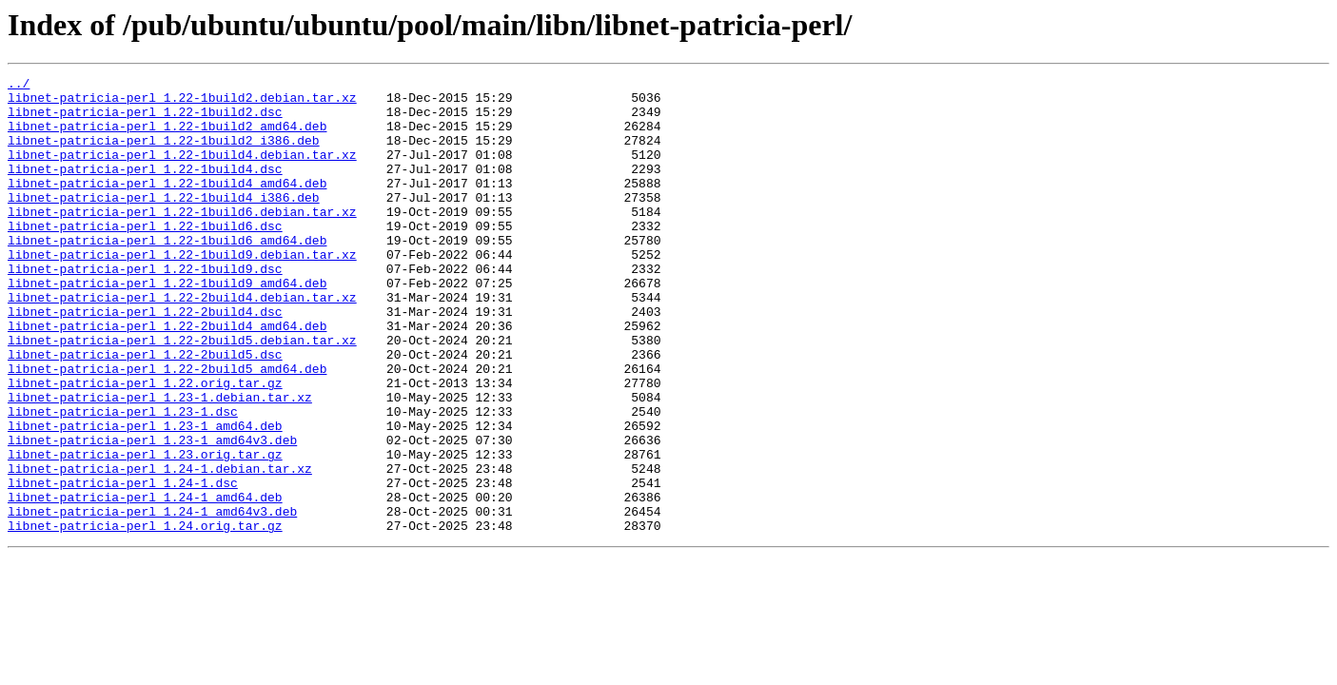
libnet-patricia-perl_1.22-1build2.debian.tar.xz (182, 102)
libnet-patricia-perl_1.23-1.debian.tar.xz (160, 462)
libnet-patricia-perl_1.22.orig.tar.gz (145, 445)
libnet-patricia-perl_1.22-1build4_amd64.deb (167, 205)
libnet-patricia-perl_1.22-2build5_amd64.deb (167, 428)
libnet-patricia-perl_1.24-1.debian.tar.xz (160, 548)
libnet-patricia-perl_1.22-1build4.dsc (145, 188)
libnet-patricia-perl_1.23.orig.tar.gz (145, 530)
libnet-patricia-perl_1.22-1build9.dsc (145, 308)
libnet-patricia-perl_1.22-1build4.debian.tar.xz (182, 171)
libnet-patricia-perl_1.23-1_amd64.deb (145, 496)
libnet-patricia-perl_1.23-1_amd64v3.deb (152, 513)
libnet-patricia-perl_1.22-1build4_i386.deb (164, 222)
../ (18, 85)
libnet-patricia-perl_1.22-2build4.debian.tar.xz (182, 342)
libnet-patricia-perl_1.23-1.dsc (123, 479)
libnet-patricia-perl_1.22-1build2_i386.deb (164, 154)
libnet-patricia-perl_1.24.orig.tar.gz (145, 616)
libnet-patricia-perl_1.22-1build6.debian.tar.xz (182, 239)
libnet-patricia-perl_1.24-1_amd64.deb (145, 582)
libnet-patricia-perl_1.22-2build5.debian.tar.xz (182, 393)
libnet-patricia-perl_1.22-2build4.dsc (145, 359)
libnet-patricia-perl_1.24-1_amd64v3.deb (152, 599)
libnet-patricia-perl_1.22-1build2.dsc (145, 119)
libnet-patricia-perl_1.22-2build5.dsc (145, 411)
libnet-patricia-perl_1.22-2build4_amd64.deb (167, 376)
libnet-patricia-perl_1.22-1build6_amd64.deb (167, 274)
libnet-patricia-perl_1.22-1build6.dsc (145, 256)
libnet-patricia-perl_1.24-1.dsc (123, 565)
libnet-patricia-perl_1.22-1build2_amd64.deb (167, 137)
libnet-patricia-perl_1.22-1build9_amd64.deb (167, 325)
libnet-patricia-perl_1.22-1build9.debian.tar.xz (182, 291)
